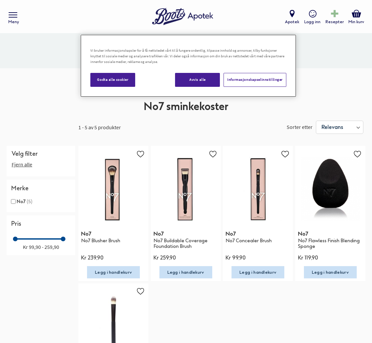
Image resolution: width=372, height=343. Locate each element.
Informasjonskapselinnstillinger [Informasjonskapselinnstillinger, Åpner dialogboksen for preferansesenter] (255, 79)
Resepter (335, 22)
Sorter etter (300, 127)
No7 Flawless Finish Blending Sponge (329, 243)
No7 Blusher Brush (100, 241)
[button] (140, 153)
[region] (188, 65)
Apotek (292, 22)
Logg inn (312, 22)
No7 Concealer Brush (249, 241)
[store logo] (182, 17)
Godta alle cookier (112, 79)
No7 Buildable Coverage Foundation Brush (180, 243)
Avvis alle (197, 79)
